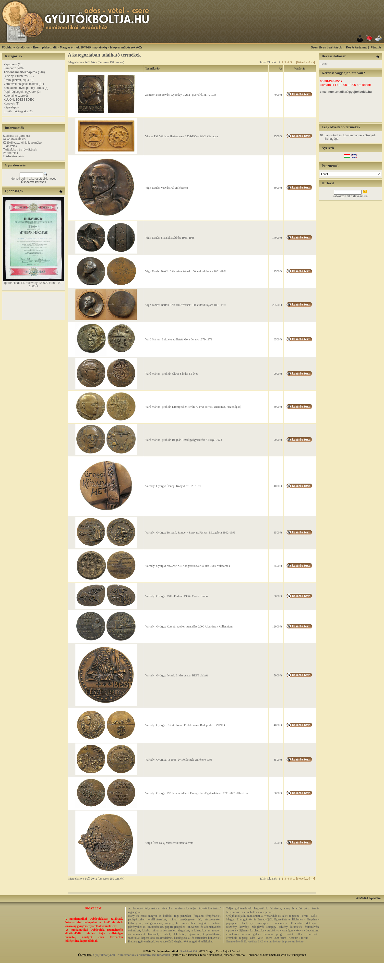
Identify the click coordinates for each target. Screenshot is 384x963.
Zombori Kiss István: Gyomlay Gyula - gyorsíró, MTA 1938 (180, 94)
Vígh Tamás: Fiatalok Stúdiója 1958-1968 (170, 237)
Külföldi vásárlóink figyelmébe (22, 142)
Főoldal (7, 47)
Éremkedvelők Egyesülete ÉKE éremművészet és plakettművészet (265, 941)
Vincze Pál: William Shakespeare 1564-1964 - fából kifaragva (181, 136)
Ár (280, 68)
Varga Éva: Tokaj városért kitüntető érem (169, 843)
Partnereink (10, 153)
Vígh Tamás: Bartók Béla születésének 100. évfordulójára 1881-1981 (186, 271)
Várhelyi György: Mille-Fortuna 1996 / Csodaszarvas (176, 596)
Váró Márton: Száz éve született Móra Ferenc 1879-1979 (178, 339)
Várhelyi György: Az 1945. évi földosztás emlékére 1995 (178, 759)
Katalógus (23, 47)
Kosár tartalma (356, 47)
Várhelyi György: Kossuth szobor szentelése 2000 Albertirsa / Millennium (189, 626)
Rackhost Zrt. (189, 951)
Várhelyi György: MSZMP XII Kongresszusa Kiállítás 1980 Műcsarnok (187, 566)
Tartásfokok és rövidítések (20, 149)
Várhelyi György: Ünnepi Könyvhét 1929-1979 (173, 486)
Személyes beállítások (326, 47)
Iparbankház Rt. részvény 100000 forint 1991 (33, 283)
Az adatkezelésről (14, 139)
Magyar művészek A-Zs (126, 47)
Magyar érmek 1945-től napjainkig (83, 47)
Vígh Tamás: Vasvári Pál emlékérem (166, 187)
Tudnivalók (10, 146)
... (293, 62)
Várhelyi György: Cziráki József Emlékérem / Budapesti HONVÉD (185, 725)
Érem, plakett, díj (45, 47)
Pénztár (376, 47)
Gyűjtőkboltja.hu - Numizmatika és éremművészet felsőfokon (131, 955)
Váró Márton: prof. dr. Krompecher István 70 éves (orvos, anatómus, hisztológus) (193, 406)
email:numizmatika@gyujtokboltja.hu (346, 91)
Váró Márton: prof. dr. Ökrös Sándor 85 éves (171, 373)
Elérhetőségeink (13, 156)
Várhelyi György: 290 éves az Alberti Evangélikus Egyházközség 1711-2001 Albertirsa (196, 793)
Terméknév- (152, 68)
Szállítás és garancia (16, 136)
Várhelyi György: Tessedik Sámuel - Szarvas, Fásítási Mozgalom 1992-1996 (190, 532)
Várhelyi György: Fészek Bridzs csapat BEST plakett (176, 675)
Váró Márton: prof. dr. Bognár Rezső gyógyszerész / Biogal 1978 (183, 439)
